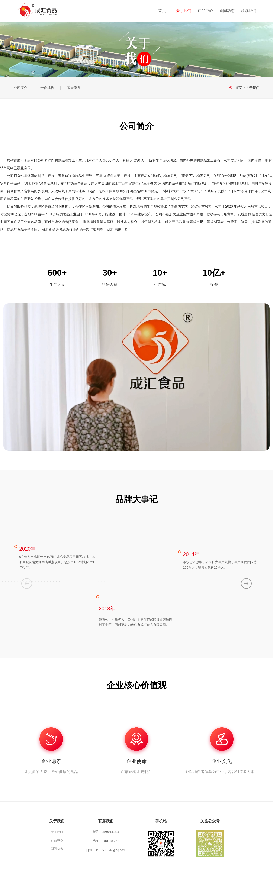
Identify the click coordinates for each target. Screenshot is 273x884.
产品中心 (205, 11)
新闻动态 (227, 11)
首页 (162, 11)
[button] (246, 583)
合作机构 (47, 88)
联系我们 (248, 11)
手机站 (161, 821)
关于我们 (183, 11)
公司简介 (20, 88)
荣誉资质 (74, 88)
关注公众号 (210, 821)
